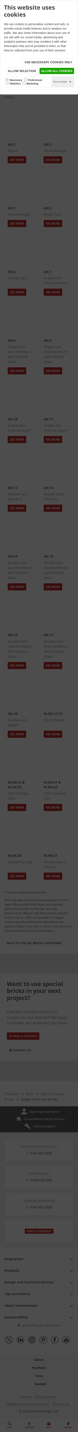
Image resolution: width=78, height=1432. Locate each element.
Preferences (35, 80)
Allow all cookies (56, 71)
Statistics (15, 83)
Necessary (16, 80)
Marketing (32, 83)
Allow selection (22, 71)
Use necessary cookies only (48, 62)
